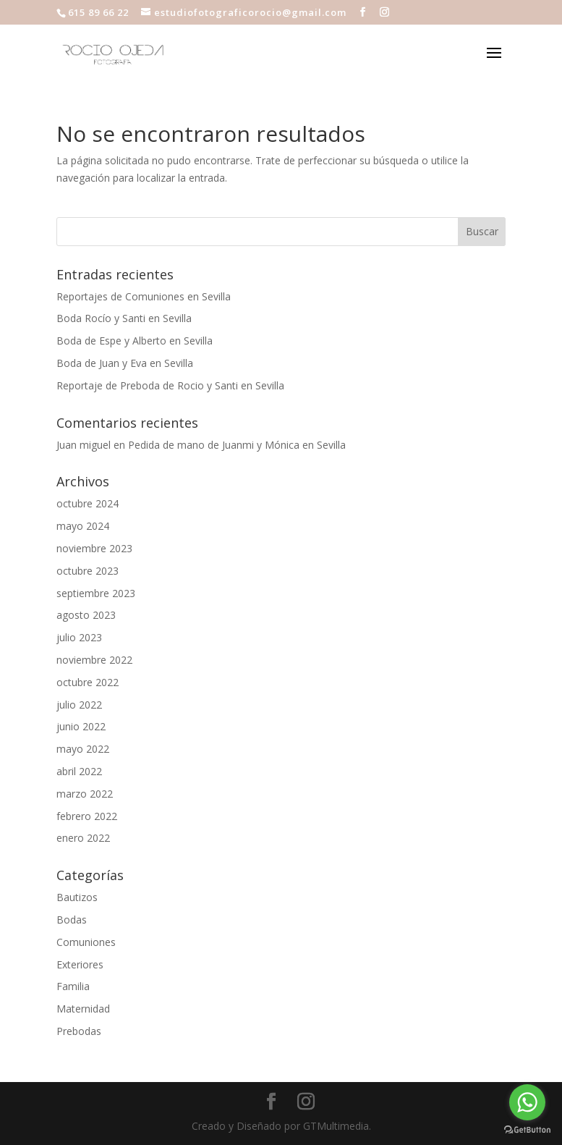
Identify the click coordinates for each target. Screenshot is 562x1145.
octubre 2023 (87, 571)
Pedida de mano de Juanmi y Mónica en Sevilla (237, 445)
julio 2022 (79, 704)
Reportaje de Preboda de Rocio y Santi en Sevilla (170, 385)
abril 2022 (79, 771)
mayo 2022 (82, 749)
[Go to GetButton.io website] (527, 1130)
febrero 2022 (86, 816)
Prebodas (78, 1031)
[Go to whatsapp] (527, 1102)
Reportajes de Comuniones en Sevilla (143, 296)
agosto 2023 (86, 615)
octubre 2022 (87, 682)
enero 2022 (83, 838)
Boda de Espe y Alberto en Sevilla (134, 340)
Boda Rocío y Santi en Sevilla (124, 318)
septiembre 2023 (95, 593)
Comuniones (86, 942)
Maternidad (83, 1008)
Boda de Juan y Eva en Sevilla (124, 363)
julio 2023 (79, 637)
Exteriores (79, 964)
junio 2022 (81, 726)
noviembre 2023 (94, 548)
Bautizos (77, 897)
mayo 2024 (82, 526)
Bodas (71, 919)
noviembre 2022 (94, 660)
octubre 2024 (87, 503)
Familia (73, 986)
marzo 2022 (84, 793)
